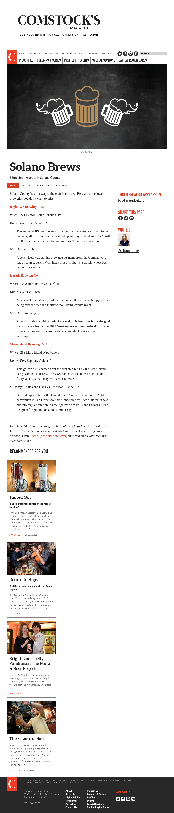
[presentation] (12, 57)
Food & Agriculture (131, 200)
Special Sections (103, 60)
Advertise (91, 54)
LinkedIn (136, 53)
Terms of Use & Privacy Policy (36, 782)
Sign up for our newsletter (49, 436)
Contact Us (108, 54)
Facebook (125, 53)
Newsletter (74, 54)
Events (84, 60)
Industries (26, 60)
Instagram (130, 53)
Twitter (119, 53)
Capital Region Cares (133, 60)
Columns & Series (49, 60)
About (23, 54)
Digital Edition (54, 54)
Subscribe (36, 54)
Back (12, 185)
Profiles (70, 60)
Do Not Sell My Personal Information (65, 782)
